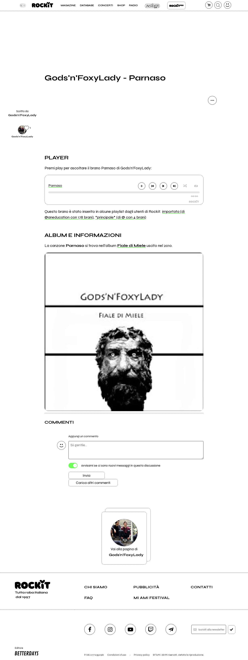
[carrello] (208, 5)
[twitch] (150, 629)
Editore (25, 652)
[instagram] (110, 629)
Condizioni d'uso (116, 654)
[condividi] (212, 100)
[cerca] (218, 5)
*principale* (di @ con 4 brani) (120, 217)
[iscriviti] (231, 629)
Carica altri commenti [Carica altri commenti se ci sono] (93, 483)
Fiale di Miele (131, 245)
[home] (42, 5)
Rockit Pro (176, 5)
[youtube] (130, 629)
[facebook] (89, 629)
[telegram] (171, 629)
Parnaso (55, 185)
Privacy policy (142, 654)
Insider (152, 5)
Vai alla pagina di (126, 538)
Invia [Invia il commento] (86, 475)
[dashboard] (227, 5)
